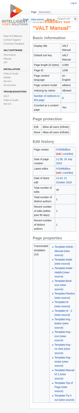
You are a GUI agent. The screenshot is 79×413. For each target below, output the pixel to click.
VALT (6, 96)
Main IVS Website (13, 36)
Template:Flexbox (65, 293)
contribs (67, 153)
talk (59, 153)
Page (33, 12)
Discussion (44, 12)
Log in (74, 3)
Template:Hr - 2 (63, 310)
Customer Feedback (14, 43)
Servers (8, 81)
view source (62, 263)
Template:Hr (61, 302)
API (5, 62)
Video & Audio (11, 73)
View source (37, 19)
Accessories (10, 84)
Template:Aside (63, 259)
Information (10, 54)
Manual (7, 58)
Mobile (7, 77)
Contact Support (12, 39)
